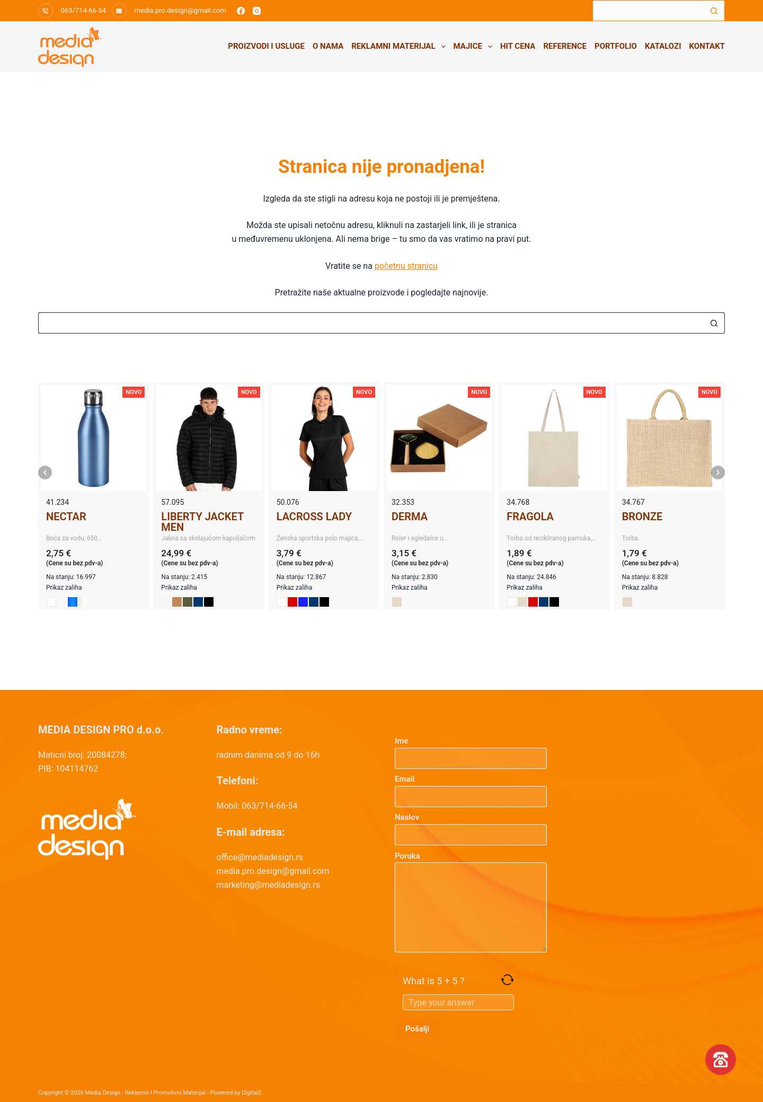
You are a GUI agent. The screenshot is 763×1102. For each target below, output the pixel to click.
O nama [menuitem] (328, 46)
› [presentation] (718, 472)
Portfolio (616, 46)
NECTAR (66, 516)
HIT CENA (517, 46)
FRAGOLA (530, 516)
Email (471, 787)
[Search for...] (648, 10)
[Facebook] (241, 11)
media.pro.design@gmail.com (180, 10)
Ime (471, 749)
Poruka (471, 902)
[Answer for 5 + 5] (458, 1002)
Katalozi (663, 46)
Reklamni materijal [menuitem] (400, 46)
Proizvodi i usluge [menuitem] (266, 46)
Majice (475, 46)
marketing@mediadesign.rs (268, 885)
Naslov (471, 825)
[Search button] (714, 10)
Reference (565, 46)
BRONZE (642, 516)
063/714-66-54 (84, 10)
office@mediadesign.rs (260, 857)
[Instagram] (257, 11)
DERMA (410, 516)
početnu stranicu (406, 266)
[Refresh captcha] (507, 979)
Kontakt (707, 46)
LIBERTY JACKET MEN (202, 521)
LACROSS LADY (314, 516)
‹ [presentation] (45, 472)
